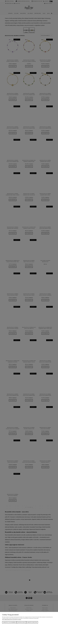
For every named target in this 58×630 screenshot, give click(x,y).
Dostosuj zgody (21, 622)
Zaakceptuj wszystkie (32, 622)
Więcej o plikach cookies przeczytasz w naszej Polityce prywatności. (11, 619)
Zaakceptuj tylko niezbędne (9, 622)
